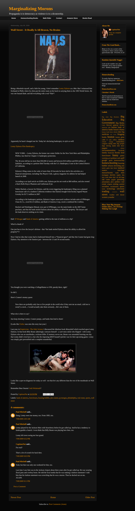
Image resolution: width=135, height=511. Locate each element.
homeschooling (110, 163)
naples (119, 175)
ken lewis (113, 168)
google (104, 160)
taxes (103, 189)
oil (117, 177)
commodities (120, 142)
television (120, 189)
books (104, 137)
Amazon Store (72, 18)
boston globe (120, 137)
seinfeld (121, 184)
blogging (120, 134)
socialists (105, 186)
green (110, 160)
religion (109, 184)
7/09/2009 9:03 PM (23, 456)
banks (111, 129)
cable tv (105, 140)
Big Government (113, 121)
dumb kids (116, 146)
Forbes (22, 324)
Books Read (87, 18)
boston (111, 136)
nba (123, 175)
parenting (120, 179)
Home (13, 18)
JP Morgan (19, 219)
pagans (113, 179)
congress (105, 143)
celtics (115, 140)
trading (105, 191)
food (122, 153)
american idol (106, 127)
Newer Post (16, 497)
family (104, 153)
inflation (110, 166)
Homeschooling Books (29, 18)
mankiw (104, 170)
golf (122, 158)
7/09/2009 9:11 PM (23, 481)
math (116, 173)
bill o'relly (113, 134)
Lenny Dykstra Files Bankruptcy (23, 146)
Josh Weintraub (34, 388)
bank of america (22, 398)
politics (117, 182)
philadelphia (72, 398)
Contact (59, 18)
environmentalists (109, 150)
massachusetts (107, 173)
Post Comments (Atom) (57, 504)
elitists (122, 148)
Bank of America (32, 219)
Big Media (120, 123)
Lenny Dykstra (64, 88)
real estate (81, 398)
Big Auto (105, 117)
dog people (120, 143)
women (105, 197)
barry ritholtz (114, 132)
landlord (121, 168)
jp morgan (63, 398)
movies (112, 175)
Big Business (114, 117)
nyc (114, 177)
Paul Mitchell (21, 412)
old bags (121, 177)
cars (110, 140)
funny (115, 155)
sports (88, 398)
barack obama (119, 129)
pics (112, 182)
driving (108, 146)
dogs (103, 146)
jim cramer (54, 398)
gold (109, 158)
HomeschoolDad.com (109, 105)
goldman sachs (116, 158)
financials (111, 153)
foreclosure (33, 398)
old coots (106, 179)
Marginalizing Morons (31, 8)
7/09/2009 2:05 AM (23, 419)
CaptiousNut (21, 444)
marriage (120, 170)
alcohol (122, 125)
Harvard (109, 125)
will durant (120, 195)
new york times (107, 177)
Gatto (103, 125)
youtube (111, 197)
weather (111, 195)
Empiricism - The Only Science (31, 329)
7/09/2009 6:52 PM (23, 439)
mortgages (105, 175)
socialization (114, 186)
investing (117, 166)
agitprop (115, 125)
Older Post (90, 497)
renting (115, 184)
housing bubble (43, 398)
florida (117, 153)
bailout (114, 127)
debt (114, 143)
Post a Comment (20, 486)
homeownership (119, 160)
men (122, 173)
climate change (107, 142)
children (121, 140)
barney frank (105, 132)
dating (110, 143)
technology (111, 189)
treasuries (114, 191)
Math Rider (47, 18)
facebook (121, 150)
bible (119, 132)
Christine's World (108, 92)
